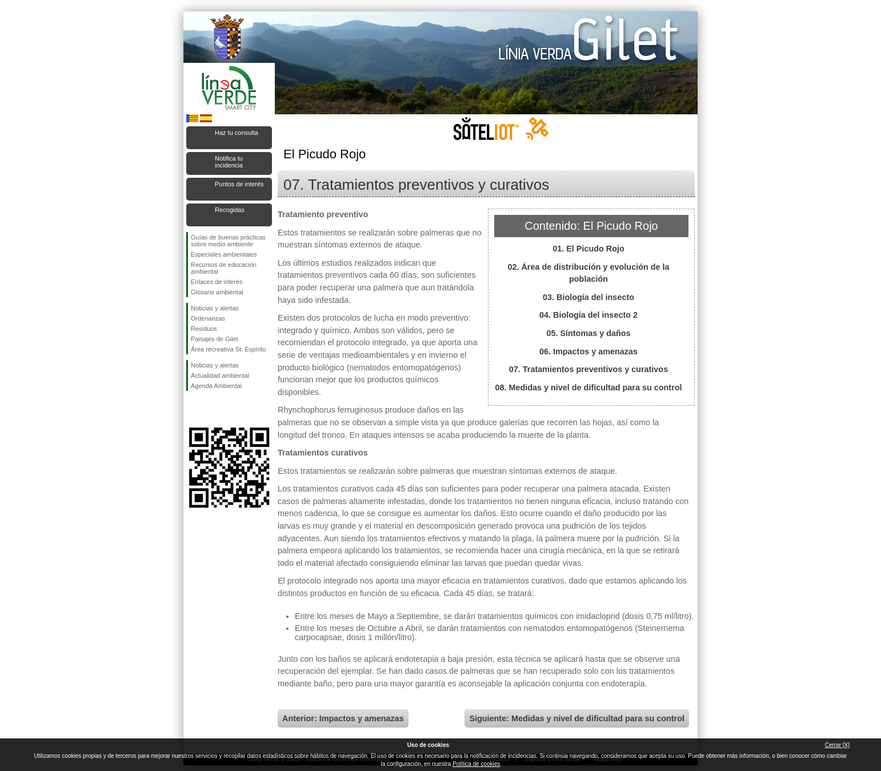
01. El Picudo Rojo (588, 248)
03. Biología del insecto (588, 297)
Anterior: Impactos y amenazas (343, 718)
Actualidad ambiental (220, 375)
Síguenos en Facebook (193, 409)
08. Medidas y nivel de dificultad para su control (588, 387)
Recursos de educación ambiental (224, 268)
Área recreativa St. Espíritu (228, 349)
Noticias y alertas (215, 308)
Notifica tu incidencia (229, 162)
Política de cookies (476, 764)
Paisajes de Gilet (214, 338)
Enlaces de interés (217, 281)
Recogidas (230, 209)
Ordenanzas (208, 318)
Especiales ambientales (224, 254)
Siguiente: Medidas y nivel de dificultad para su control (576, 718)
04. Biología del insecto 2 (588, 314)
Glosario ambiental (217, 292)
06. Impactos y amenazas (588, 351)
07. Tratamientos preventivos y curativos (588, 369)
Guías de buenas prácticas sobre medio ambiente (228, 240)
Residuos (204, 328)
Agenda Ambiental (216, 385)
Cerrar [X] (837, 745)
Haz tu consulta (236, 132)
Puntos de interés (239, 184)
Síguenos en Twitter (212, 409)
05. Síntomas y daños (588, 333)
